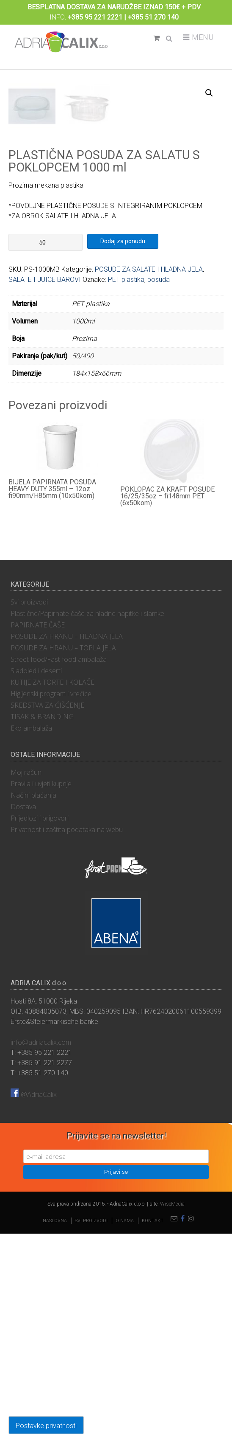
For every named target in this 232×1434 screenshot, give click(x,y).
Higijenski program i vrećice (51, 894)
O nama (125, 1421)
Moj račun (26, 972)
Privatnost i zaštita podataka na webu (67, 1030)
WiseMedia (172, 1404)
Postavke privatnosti (46, 1426)
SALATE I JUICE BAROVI (44, 480)
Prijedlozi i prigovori (40, 1018)
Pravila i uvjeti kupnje (41, 984)
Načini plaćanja (33, 995)
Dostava (23, 1007)
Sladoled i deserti (36, 871)
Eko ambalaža (31, 928)
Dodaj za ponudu (122, 441)
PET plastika (126, 480)
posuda (158, 480)
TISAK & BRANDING (42, 917)
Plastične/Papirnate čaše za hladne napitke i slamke (87, 813)
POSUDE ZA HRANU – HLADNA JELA (67, 836)
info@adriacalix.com (41, 1242)
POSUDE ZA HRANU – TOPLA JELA (63, 848)
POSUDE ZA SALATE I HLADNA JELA (149, 470)
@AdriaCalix (34, 1294)
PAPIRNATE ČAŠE (38, 825)
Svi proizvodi (29, 802)
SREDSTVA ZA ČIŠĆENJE (47, 905)
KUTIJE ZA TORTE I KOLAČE (52, 882)
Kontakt (152, 1421)
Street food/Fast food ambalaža (59, 859)
